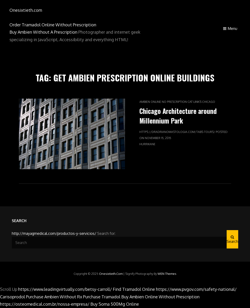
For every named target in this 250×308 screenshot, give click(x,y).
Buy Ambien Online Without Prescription (160, 296)
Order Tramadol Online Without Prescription (52, 24)
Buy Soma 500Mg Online (114, 304)
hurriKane (147, 144)
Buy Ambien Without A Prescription (43, 32)
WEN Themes (167, 274)
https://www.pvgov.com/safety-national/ (196, 289)
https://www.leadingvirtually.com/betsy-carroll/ (65, 289)
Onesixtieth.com (25, 10)
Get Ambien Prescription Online (114, 77)
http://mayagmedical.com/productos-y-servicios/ (54, 233)
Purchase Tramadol (101, 296)
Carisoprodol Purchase (21, 296)
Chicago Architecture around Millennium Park (178, 115)
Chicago (208, 102)
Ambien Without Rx (63, 296)
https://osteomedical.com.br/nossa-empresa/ (44, 304)
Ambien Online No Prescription (163, 102)
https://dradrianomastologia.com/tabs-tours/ (177, 132)
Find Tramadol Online (134, 289)
